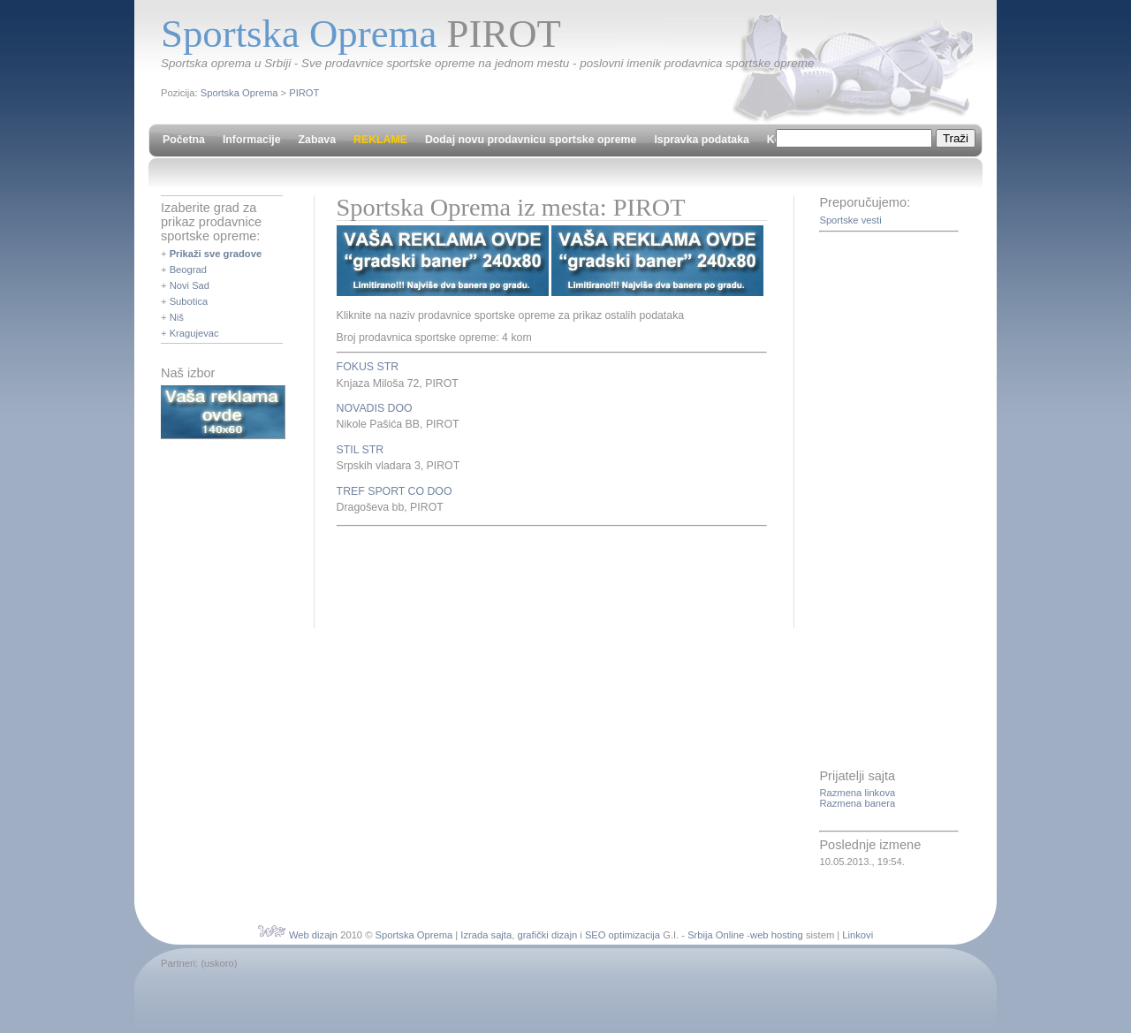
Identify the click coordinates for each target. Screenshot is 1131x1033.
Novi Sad (189, 285)
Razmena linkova (857, 792)
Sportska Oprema (239, 92)
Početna (184, 139)
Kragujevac (194, 333)
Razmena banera (857, 803)
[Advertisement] (543, 574)
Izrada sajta (486, 935)
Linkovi (857, 935)
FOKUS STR (368, 367)
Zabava (317, 139)
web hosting (776, 935)
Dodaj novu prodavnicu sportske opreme (530, 139)
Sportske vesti (850, 220)
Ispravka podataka (701, 139)
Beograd (188, 269)
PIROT (304, 92)
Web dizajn (313, 935)
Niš (177, 317)
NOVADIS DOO (375, 408)
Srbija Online (715, 935)
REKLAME (380, 139)
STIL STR (360, 450)
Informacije (252, 139)
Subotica (189, 301)
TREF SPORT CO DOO (394, 491)
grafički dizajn (547, 935)
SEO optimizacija (622, 935)
